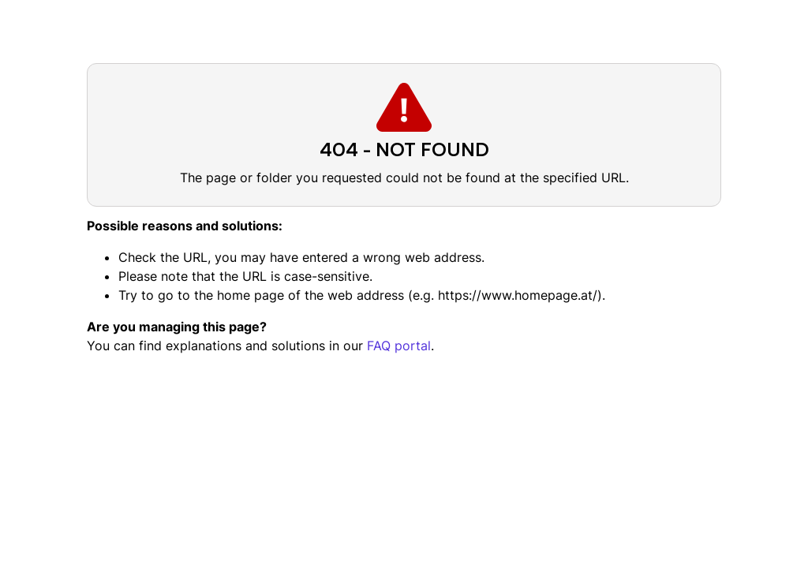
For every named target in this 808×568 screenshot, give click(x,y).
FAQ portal (399, 345)
